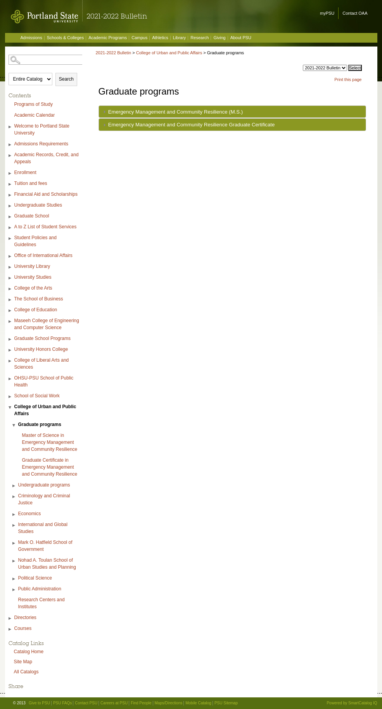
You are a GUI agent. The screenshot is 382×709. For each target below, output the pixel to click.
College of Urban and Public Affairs (45, 410)
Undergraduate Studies (38, 205)
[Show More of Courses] (10, 629)
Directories (25, 617)
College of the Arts (33, 288)
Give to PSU (39, 703)
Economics (29, 513)
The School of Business (38, 299)
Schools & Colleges (65, 37)
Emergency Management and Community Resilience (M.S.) (175, 112)
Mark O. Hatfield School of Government (45, 546)
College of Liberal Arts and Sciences (41, 363)
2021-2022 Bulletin (113, 52)
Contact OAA (354, 13)
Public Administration (39, 589)
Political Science (35, 578)
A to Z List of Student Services (45, 226)
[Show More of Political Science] (14, 579)
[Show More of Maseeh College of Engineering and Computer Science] (10, 321)
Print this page (347, 79)
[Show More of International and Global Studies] (14, 525)
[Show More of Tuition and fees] (10, 184)
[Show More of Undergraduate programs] (14, 486)
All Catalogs (26, 671)
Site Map (23, 661)
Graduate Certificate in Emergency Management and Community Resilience (50, 467)
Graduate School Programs (42, 338)
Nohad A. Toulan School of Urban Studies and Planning (47, 563)
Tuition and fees (30, 183)
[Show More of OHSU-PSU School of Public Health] (10, 379)
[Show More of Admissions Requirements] (10, 145)
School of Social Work (37, 395)
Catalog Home (29, 651)
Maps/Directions (169, 703)
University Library (32, 266)
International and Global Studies (42, 528)
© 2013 (19, 703)
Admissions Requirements (41, 144)
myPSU (327, 13)
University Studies (33, 277)
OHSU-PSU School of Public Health (44, 381)
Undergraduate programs (44, 485)
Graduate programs (39, 424)
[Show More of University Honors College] (10, 350)
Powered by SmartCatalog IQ (352, 703)
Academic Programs (107, 37)
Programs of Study (33, 104)
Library (179, 37)
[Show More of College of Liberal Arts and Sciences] (10, 361)
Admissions (31, 37)
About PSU (240, 37)
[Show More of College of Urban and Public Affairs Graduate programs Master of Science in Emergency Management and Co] (10, 407)
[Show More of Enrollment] (10, 173)
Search (66, 79)
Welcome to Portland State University (42, 129)
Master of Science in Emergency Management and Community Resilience (50, 442)
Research (199, 37)
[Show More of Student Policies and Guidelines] (10, 238)
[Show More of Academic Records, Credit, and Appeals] (10, 155)
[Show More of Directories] (10, 618)
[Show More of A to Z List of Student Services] (10, 227)
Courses (23, 628)
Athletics (160, 37)
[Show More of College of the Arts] (10, 289)
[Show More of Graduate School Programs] (10, 339)
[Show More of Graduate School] (10, 217)
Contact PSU (86, 703)
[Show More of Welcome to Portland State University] (10, 127)
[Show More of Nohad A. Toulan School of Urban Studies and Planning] (14, 561)
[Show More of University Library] (10, 267)
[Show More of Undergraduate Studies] (10, 206)
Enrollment (25, 172)
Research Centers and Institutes (41, 603)
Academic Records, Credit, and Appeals (46, 158)
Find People (141, 703)
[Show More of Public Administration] (14, 590)
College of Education (35, 309)
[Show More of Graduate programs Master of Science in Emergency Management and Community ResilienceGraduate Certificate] (14, 425)
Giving (219, 37)
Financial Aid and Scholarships (46, 194)
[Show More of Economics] (14, 514)
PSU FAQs (62, 703)
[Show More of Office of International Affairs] (10, 256)
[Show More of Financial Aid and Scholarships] (10, 195)
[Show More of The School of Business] (10, 300)
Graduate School (31, 216)
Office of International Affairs (43, 255)
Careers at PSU (114, 703)
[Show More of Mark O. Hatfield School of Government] (14, 543)
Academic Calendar (34, 115)
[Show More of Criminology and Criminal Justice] (14, 497)
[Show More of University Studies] (10, 278)
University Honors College (41, 349)
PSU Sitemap (226, 703)
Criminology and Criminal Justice (44, 499)
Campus (139, 37)
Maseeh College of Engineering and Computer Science (46, 324)
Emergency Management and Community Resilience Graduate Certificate (191, 125)
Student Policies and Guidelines (35, 241)
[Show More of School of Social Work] (10, 396)
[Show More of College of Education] (10, 310)
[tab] (232, 111)
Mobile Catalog (198, 703)
